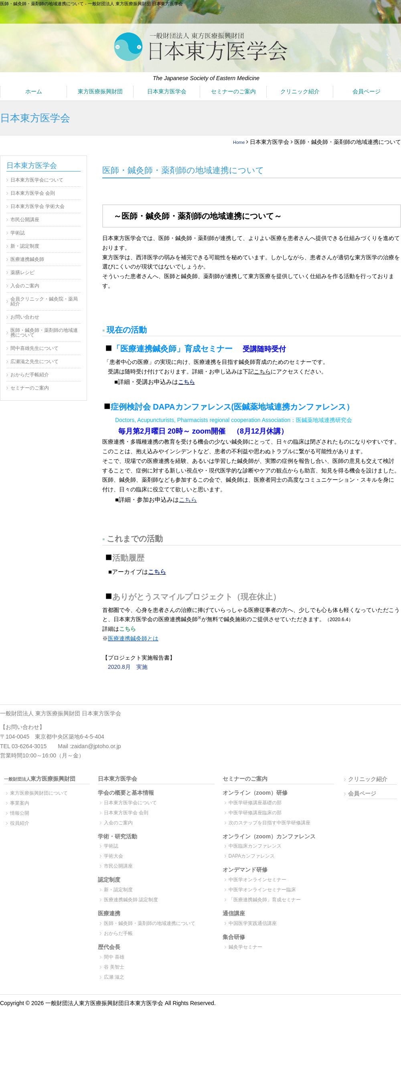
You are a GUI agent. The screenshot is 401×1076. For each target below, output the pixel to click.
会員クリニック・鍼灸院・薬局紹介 (44, 301)
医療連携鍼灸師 (27, 259)
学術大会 (113, 856)
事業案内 (19, 803)
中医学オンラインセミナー (257, 879)
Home (237, 142)
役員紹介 (19, 823)
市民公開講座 (24, 219)
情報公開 (19, 813)
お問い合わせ (24, 317)
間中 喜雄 (114, 957)
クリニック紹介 (300, 91)
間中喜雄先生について (34, 348)
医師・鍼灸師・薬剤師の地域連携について (44, 332)
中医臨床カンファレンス (255, 846)
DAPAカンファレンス (252, 856)
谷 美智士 (114, 967)
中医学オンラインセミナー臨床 (262, 889)
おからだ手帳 (118, 933)
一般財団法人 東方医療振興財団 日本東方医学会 (60, 713)
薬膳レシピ (22, 272)
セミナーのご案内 (233, 91)
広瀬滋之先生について (34, 361)
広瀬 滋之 (114, 977)
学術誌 (17, 233)
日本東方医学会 (166, 91)
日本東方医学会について (36, 180)
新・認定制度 (24, 246)
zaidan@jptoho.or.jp (96, 746)
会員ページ (366, 91)
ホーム (33, 91)
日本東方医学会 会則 (32, 193)
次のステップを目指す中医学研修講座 (269, 823)
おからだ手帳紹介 (29, 375)
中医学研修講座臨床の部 (255, 813)
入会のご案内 (24, 286)
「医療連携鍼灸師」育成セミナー (265, 899)
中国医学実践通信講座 (253, 923)
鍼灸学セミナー (245, 947)
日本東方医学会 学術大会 (37, 206)
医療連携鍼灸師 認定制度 (131, 899)
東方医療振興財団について (39, 793)
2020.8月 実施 (128, 667)
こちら (186, 382)
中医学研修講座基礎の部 (255, 802)
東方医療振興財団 (100, 91)
